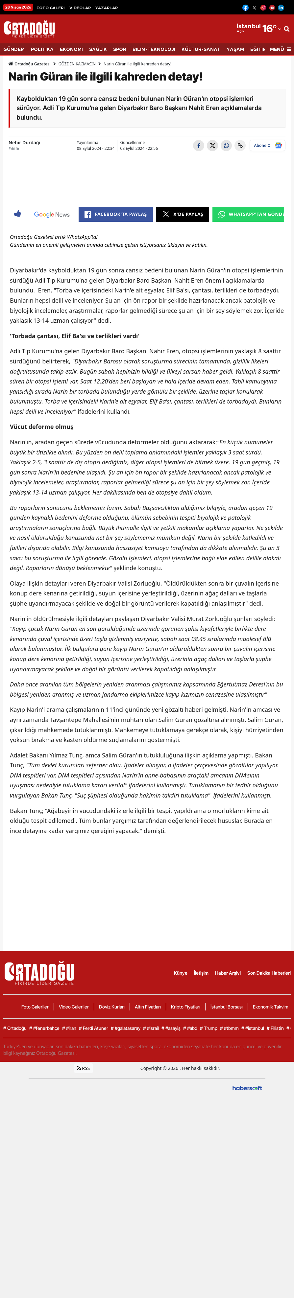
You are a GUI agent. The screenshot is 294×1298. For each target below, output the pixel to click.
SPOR (119, 49)
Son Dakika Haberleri (269, 1178)
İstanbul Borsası (226, 1212)
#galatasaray (125, 1234)
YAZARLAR (106, 8)
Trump (208, 1234)
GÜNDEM (14, 49)
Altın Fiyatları (148, 1212)
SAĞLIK (98, 49)
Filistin (275, 1234)
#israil (151, 1234)
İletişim (201, 1178)
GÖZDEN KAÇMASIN (77, 64)
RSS (83, 1274)
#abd (190, 1234)
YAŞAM (235, 49)
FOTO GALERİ (51, 8)
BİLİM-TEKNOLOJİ (154, 49)
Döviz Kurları (112, 1212)
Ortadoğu (15, 1234)
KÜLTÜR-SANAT (201, 49)
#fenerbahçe (44, 1234)
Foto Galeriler (35, 1212)
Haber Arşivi (228, 1178)
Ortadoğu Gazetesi (30, 64)
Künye (180, 1178)
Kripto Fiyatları (185, 1212)
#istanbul (252, 1234)
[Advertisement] (147, 361)
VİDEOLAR (80, 8)
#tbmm (229, 1234)
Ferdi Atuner (93, 1234)
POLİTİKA (42, 49)
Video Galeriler (74, 1212)
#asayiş (171, 1234)
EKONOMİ (71, 49)
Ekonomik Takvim (270, 1212)
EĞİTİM (258, 49)
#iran (69, 1234)
